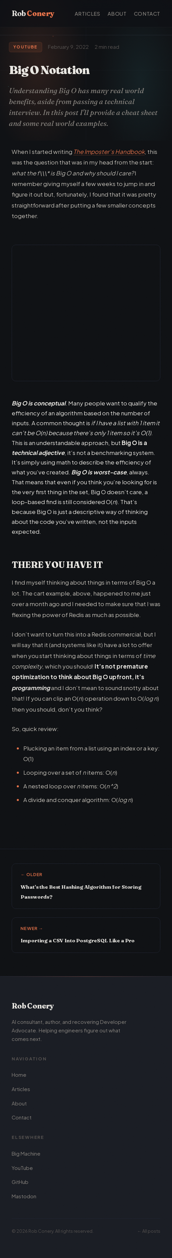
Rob (33, 13)
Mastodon (24, 1196)
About (117, 14)
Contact (147, 14)
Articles (87, 14)
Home (19, 1075)
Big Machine (26, 1153)
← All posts (148, 1231)
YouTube (22, 1168)
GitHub (20, 1182)
